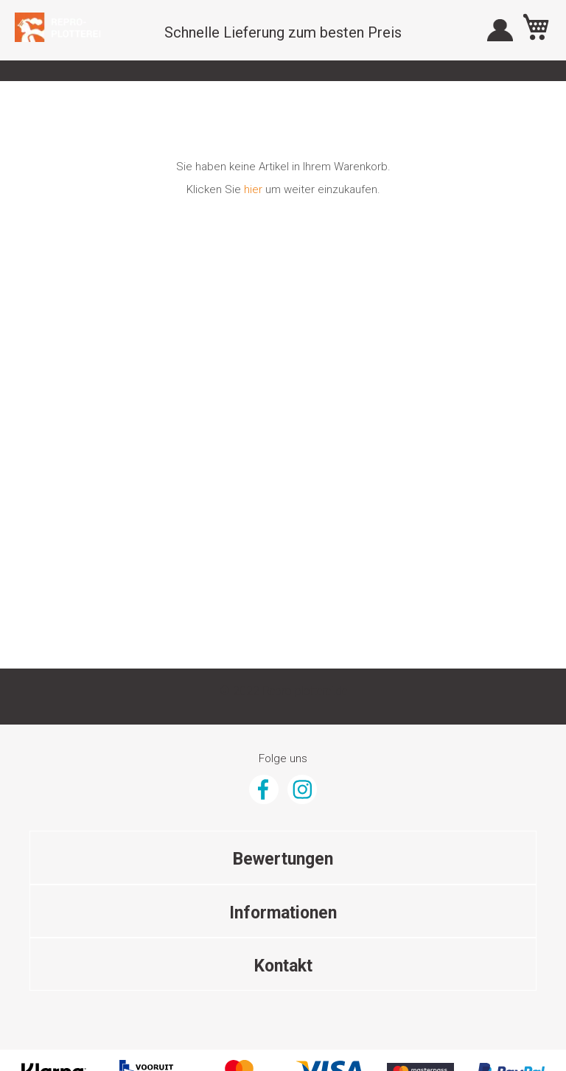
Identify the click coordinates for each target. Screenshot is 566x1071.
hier (253, 189)
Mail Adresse (283, 911)
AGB (283, 751)
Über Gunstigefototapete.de (283, 777)
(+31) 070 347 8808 (283, 885)
